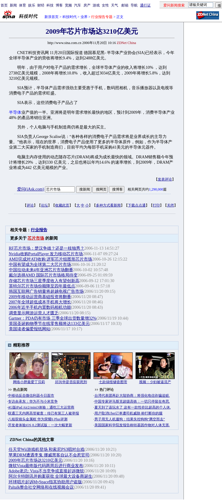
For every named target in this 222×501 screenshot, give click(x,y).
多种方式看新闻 (108, 205)
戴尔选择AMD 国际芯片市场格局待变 (43, 275)
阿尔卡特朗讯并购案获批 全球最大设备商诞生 (51, 476)
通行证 (145, 5)
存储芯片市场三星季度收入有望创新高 (44, 281)
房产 (87, 5)
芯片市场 (36, 238)
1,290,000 (156, 189)
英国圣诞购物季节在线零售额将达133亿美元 (49, 323)
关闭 (170, 205)
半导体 (15, 112)
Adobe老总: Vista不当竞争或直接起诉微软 (46, 471)
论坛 (44, 205)
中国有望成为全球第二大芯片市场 (40, 264)
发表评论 (165, 179)
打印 (156, 205)
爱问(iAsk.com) (30, 189)
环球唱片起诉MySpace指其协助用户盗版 (45, 482)
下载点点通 (137, 205)
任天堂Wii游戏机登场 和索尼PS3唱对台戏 (47, 449)
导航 (134, 5)
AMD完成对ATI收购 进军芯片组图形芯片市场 (50, 259)
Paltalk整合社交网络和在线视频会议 (41, 487)
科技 (50, 5)
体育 (22, 5)
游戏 (96, 5)
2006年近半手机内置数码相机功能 (40, 307)
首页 (4, 5)
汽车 (77, 5)
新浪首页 (51, 17)
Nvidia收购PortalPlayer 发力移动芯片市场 (46, 254)
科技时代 (69, 17)
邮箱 (124, 5)
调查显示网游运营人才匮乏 (34, 313)
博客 (59, 5)
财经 (40, 5)
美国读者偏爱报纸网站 (29, 329)
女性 (105, 5)
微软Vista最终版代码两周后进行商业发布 (46, 465)
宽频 (68, 5)
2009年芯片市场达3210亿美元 (35, 460)
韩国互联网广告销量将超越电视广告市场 (46, 291)
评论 (30, 205)
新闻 (13, 5)
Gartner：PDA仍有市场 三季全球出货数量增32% (52, 318)
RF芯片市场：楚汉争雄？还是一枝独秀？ (46, 248)
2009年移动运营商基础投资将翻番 (40, 297)
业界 (84, 17)
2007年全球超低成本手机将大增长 (40, 302)
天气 (114, 5)
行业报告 (39, 230)
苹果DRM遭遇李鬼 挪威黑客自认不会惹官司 (49, 455)
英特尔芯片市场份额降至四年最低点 (42, 286)
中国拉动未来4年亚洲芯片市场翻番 (41, 270)
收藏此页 (62, 205)
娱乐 (31, 5)
